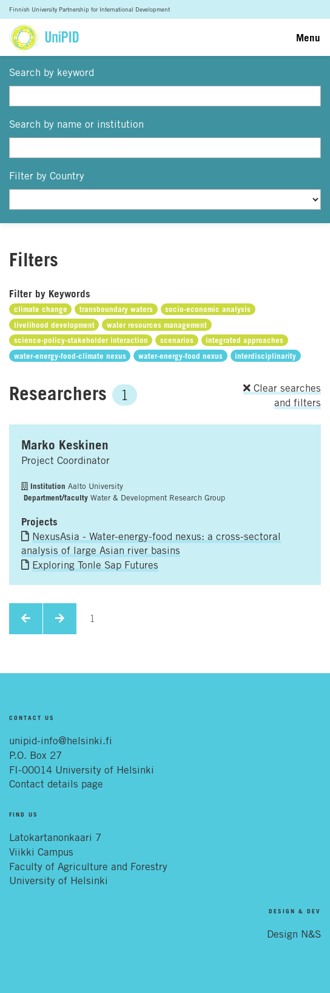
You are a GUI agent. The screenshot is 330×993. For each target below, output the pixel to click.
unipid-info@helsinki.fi (60, 741)
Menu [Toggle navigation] (308, 37)
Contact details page (56, 784)
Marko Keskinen (65, 444)
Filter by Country (46, 176)
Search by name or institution (76, 124)
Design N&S (294, 934)
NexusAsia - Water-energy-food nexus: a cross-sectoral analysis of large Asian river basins (151, 543)
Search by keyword (51, 72)
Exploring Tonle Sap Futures (95, 565)
